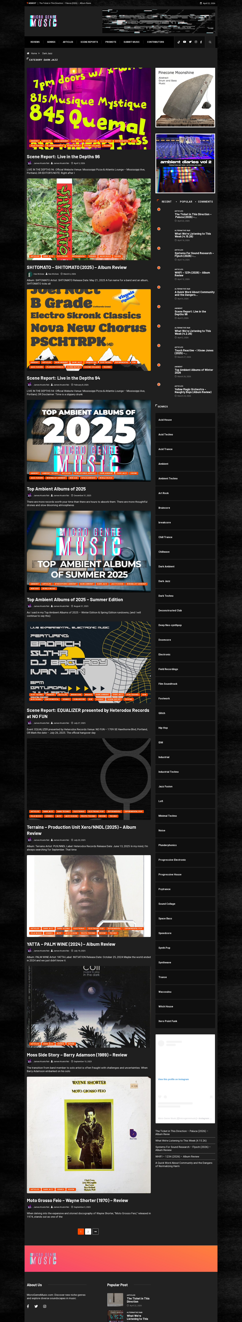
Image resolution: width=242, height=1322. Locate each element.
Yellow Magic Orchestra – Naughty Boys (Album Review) (193, 391)
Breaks (88, 695)
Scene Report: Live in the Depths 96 (63, 156)
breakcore (76, 695)
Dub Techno (132, 695)
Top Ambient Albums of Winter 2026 (194, 371)
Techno (107, 146)
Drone (134, 473)
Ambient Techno (50, 473)
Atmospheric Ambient (85, 473)
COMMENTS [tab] (204, 201)
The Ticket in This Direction (138, 1261)
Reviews (35, 42)
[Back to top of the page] (212, 1316)
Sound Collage (92, 146)
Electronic (105, 141)
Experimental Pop (133, 812)
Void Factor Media (142, 1316)
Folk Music (36, 816)
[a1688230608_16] (185, 163)
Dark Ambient (61, 141)
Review (118, 256)
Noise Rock (105, 256)
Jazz (58, 816)
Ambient (35, 141)
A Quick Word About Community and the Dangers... (195, 293)
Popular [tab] (184, 201)
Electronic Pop (96, 812)
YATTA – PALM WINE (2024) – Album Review (71, 944)
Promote (110, 42)
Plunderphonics (55, 146)
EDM (144, 695)
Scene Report (74, 146)
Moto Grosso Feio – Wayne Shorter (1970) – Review (77, 1170)
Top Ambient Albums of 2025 (56, 488)
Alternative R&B (182, 231)
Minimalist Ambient (56, 478)
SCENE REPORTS (89, 42)
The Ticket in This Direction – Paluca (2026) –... (193, 215)
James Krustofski (41, 163)
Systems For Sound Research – (138, 1295)
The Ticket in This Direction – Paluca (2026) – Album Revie (65, 3)
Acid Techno (37, 695)
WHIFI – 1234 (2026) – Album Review (192, 274)
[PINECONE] (185, 98)
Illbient (100, 699)
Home (34, 53)
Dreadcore (91, 141)
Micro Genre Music (167, 1118)
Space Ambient (88, 478)
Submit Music (132, 42)
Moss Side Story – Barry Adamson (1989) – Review (77, 1054)
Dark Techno (63, 812)
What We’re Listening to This (137, 1278)
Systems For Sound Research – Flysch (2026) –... (194, 254)
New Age (73, 478)
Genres (51, 42)
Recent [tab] (164, 201)
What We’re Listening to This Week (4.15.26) (193, 235)
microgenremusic (188, 1118)
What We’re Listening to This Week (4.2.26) (193, 332)
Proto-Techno (88, 816)
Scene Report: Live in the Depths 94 (63, 378)
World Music (106, 478)
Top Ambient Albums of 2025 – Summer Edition (75, 599)
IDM (134, 141)
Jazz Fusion (37, 146)
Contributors (155, 42)
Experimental (121, 141)
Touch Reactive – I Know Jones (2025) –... (194, 352)
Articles (68, 42)
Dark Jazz (47, 53)
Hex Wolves (39, 274)
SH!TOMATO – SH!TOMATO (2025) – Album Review (77, 267)
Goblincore (79, 699)
